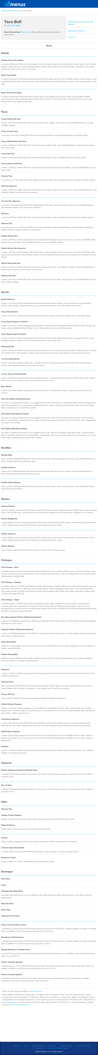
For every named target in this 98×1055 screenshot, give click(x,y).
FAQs (26, 1046)
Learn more (27, 32)
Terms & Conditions (83, 1046)
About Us (17, 1046)
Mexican (71, 37)
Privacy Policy (40, 1048)
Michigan (6, 11)
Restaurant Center (38, 1046)
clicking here (10, 1002)
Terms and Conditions (19, 1004)
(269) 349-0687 (13, 25)
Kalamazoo (17, 11)
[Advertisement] (49, 1025)
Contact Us (52, 1046)
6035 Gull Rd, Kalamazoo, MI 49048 (80, 23)
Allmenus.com (36, 991)
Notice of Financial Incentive (58, 1048)
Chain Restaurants (66, 1046)
